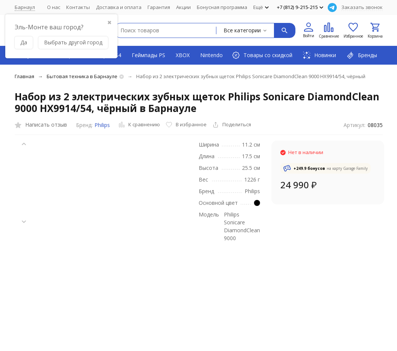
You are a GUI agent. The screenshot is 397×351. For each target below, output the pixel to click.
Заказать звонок (362, 7)
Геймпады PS (148, 55)
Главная (24, 76)
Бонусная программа (222, 7)
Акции (183, 7)
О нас (53, 7)
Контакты (78, 7)
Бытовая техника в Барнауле (82, 76)
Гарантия (159, 7)
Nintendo (211, 55)
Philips (102, 125)
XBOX (183, 55)
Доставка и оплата (118, 7)
